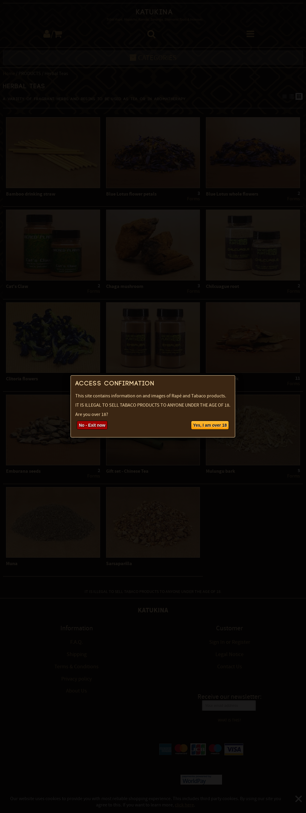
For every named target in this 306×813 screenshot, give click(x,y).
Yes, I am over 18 (210, 425)
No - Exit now (92, 425)
